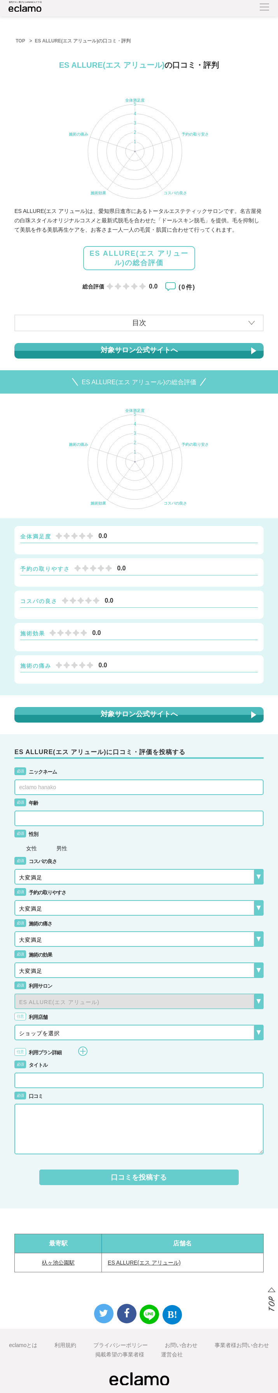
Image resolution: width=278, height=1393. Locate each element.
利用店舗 (30, 1017)
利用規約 (65, 1345)
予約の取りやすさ (40, 892)
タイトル (30, 1065)
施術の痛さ (33, 923)
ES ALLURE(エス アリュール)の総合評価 (138, 258)
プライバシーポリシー (120, 1345)
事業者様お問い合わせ (242, 1345)
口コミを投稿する (139, 1177)
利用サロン (33, 986)
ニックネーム (35, 772)
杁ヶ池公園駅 (58, 1262)
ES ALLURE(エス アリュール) (144, 1262)
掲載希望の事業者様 (119, 1354)
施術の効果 (33, 955)
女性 (31, 848)
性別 (26, 834)
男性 (61, 848)
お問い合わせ (181, 1345)
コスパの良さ (35, 861)
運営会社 (172, 1354)
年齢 (26, 803)
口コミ (28, 1096)
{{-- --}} (139, 1001)
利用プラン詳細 (50, 1051)
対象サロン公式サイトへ (139, 350)
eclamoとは (23, 1345)
